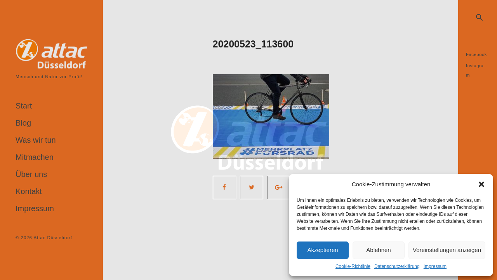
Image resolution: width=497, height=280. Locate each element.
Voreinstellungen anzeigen (447, 250)
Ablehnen (378, 250)
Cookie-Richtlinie (352, 266)
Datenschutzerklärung (397, 266)
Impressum (435, 266)
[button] (481, 184)
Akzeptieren (322, 250)
